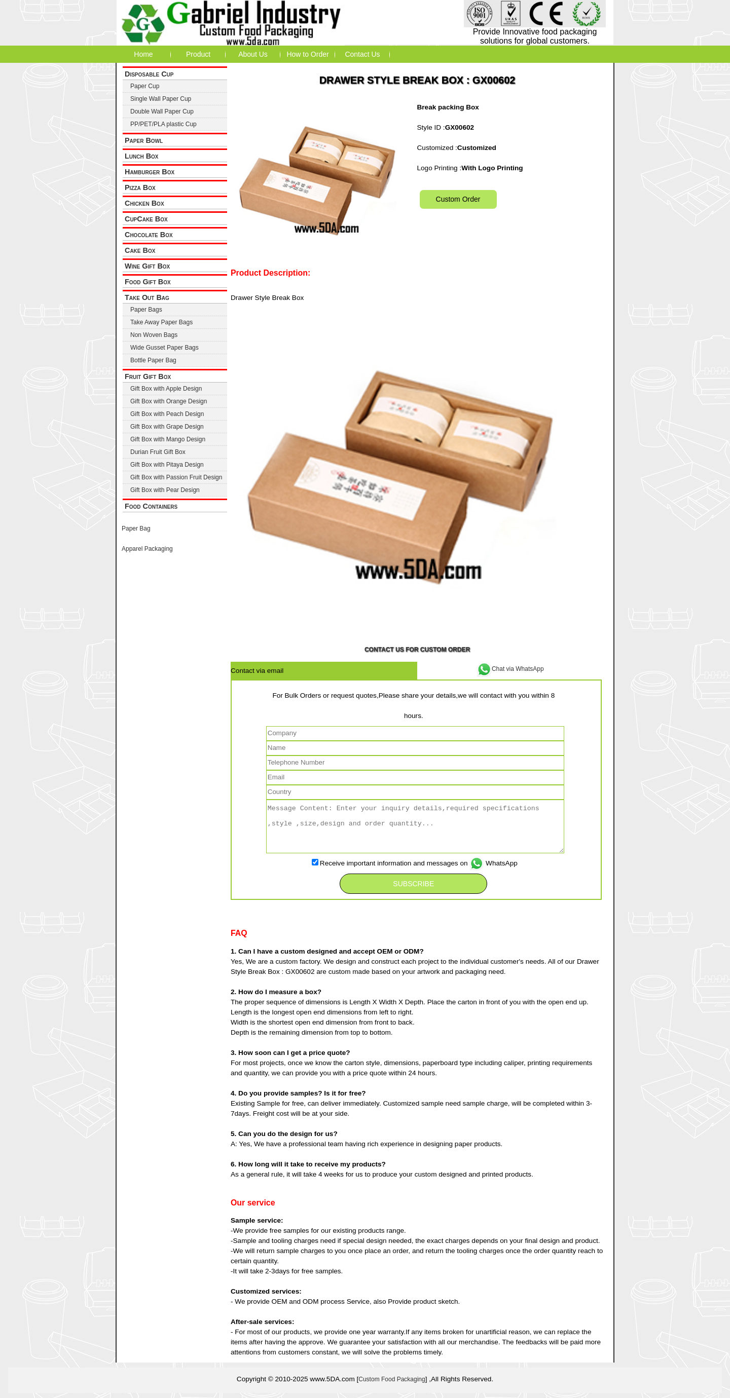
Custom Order (458, 199)
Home (143, 54)
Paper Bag (136, 528)
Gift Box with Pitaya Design (167, 464)
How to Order (307, 54)
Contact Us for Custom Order (417, 649)
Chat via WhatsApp (510, 668)
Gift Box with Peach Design (167, 414)
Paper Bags (146, 309)
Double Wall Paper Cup (162, 111)
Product (198, 54)
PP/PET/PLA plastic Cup (163, 124)
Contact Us (362, 54)
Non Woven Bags (153, 334)
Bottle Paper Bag (153, 360)
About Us (253, 54)
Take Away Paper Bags (161, 322)
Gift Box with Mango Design (167, 439)
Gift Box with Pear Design (165, 490)
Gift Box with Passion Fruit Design (176, 477)
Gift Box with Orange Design (168, 401)
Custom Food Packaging (391, 1379)
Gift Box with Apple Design (166, 388)
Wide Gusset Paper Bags (164, 347)
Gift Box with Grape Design (167, 426)
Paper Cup (144, 86)
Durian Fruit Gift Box (158, 452)
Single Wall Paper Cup (160, 98)
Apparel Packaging (147, 548)
